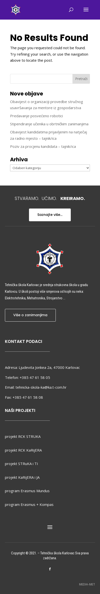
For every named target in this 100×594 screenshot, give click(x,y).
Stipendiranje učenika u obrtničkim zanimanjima (49, 123)
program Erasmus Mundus (27, 490)
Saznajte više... (49, 214)
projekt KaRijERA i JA (22, 477)
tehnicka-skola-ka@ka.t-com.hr (41, 387)
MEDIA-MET (87, 584)
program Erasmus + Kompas (29, 504)
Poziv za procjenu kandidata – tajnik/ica (43, 146)
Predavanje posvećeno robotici (36, 115)
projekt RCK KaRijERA (23, 450)
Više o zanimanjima (30, 315)
